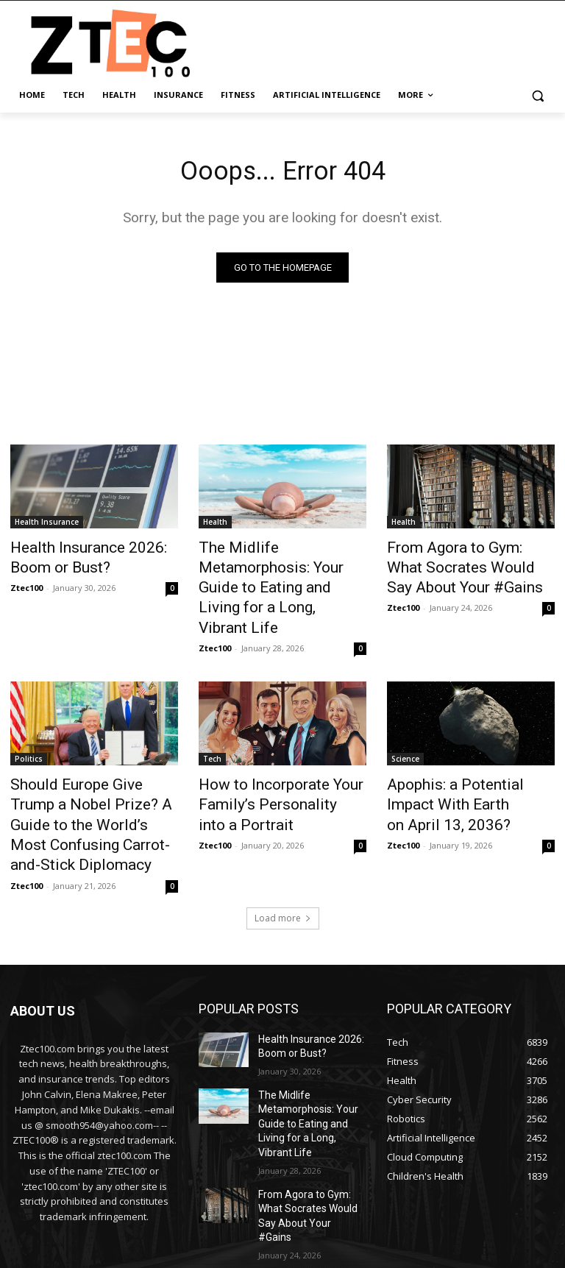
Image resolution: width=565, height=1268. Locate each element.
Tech (212, 711)
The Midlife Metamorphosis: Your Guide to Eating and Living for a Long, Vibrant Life (279, 565)
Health (215, 525)
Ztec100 (26, 583)
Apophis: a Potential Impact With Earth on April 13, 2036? (467, 743)
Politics (29, 711)
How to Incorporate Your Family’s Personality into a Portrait (270, 751)
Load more (283, 834)
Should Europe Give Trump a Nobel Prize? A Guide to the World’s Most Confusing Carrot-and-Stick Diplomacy (87, 759)
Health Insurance (47, 525)
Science (405, 711)
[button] (537, 95)
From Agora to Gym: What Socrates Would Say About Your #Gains (460, 565)
